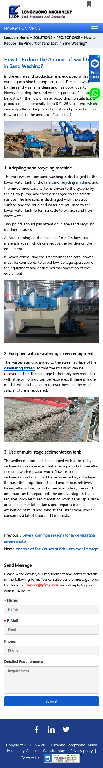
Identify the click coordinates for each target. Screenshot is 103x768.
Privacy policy (81, 750)
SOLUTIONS (42, 37)
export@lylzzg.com (42, 585)
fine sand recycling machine (67, 182)
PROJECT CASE (68, 37)
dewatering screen (19, 367)
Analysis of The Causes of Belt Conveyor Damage (57, 548)
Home (24, 37)
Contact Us (30, 757)
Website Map (54, 750)
